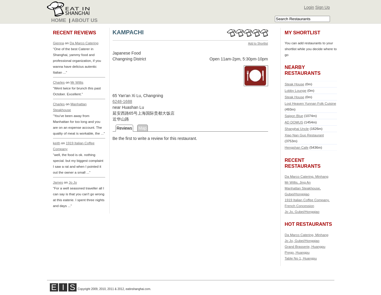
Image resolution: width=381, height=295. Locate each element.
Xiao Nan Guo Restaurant (304, 135)
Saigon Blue (294, 116)
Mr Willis (76, 82)
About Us (85, 20)
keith (56, 143)
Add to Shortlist (258, 43)
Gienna (58, 43)
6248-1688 (122, 101)
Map (142, 128)
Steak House (294, 84)
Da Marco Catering (84, 43)
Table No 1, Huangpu (301, 258)
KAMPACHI (128, 32)
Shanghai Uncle (297, 128)
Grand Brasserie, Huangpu (305, 246)
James (58, 182)
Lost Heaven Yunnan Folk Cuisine (310, 103)
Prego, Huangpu (297, 252)
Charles (59, 82)
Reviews (124, 128)
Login (309, 7)
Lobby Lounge (296, 90)
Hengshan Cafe (297, 147)
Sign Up (322, 7)
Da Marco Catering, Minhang (306, 176)
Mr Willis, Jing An (298, 182)
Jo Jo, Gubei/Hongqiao (302, 211)
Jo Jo (73, 182)
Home (58, 20)
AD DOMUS (294, 122)
